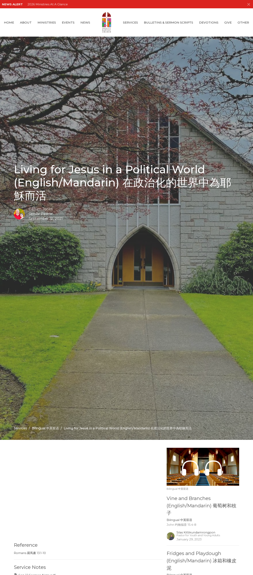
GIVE (228, 22)
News (85, 22)
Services (130, 22)
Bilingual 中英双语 (45, 428)
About (26, 22)
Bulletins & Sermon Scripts (168, 22)
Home (9, 22)
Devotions (208, 22)
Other (243, 22)
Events (68, 22)
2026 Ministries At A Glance (47, 4)
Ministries (47, 22)
